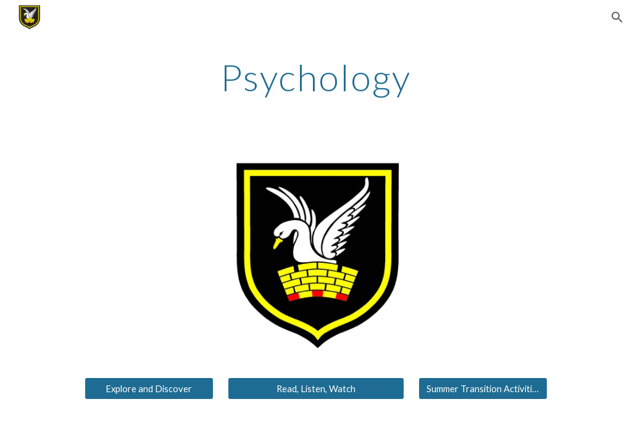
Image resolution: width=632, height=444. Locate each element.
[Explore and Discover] (149, 388)
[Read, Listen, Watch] (316, 388)
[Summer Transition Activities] (483, 388)
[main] (315, 77)
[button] (617, 17)
